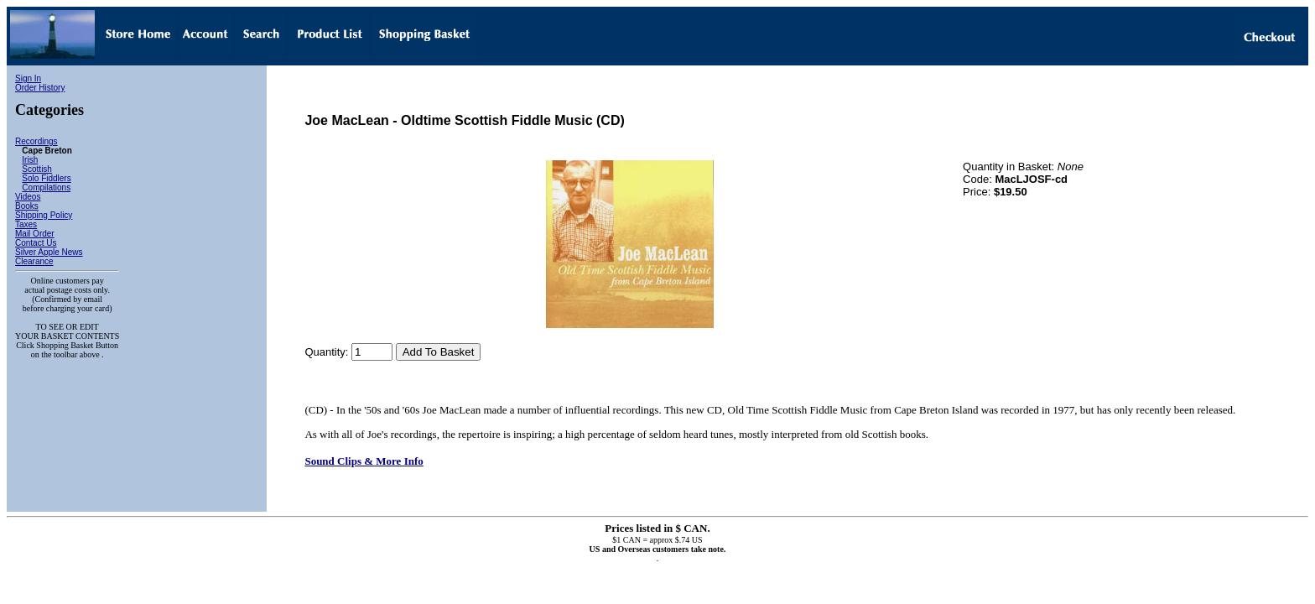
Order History (40, 87)
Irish (30, 159)
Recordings (36, 141)
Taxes (26, 224)
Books (27, 206)
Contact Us (35, 242)
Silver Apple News (49, 252)
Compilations (46, 187)
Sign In (28, 78)
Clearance (34, 261)
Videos (27, 196)
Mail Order (35, 233)
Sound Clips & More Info (363, 461)
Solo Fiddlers (46, 178)
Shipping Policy (43, 215)
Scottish (37, 169)
